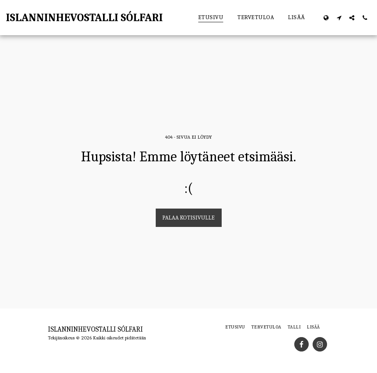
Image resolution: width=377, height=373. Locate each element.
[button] (339, 17)
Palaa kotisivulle (188, 217)
